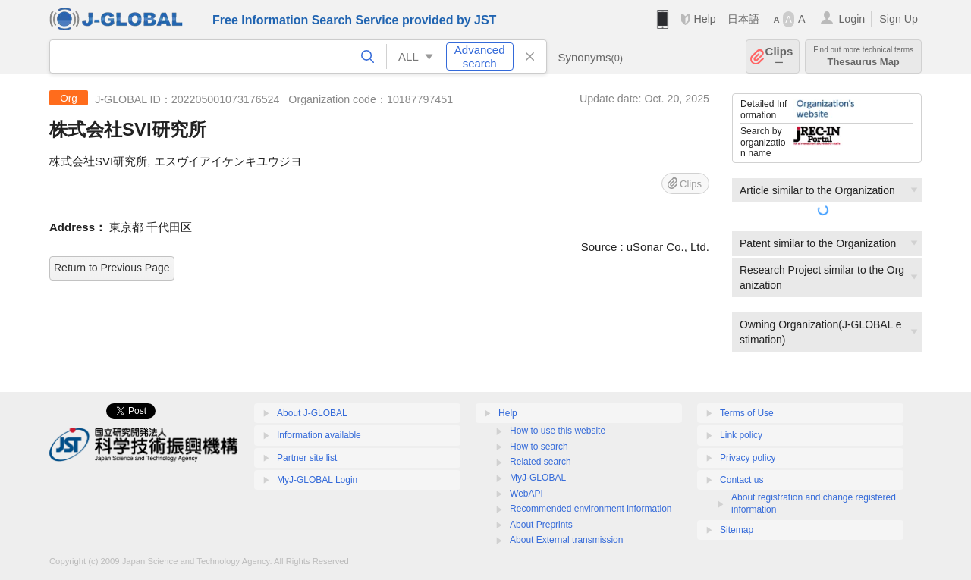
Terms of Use (747, 413)
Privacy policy (747, 458)
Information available (319, 435)
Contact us (741, 480)
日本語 (743, 19)
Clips (779, 56)
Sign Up (898, 19)
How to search (539, 446)
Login (851, 19)
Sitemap (736, 530)
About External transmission (566, 540)
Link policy (741, 435)
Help (704, 19)
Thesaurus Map (863, 56)
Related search (540, 461)
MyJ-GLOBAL (538, 477)
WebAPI (526, 493)
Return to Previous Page (112, 268)
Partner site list (307, 458)
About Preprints (541, 524)
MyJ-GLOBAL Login (317, 480)
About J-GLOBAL (312, 413)
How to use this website (557, 430)
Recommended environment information (590, 508)
